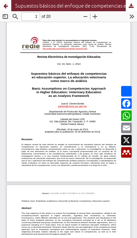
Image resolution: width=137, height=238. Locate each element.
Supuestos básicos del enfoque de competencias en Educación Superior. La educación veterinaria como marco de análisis (76, 5)
